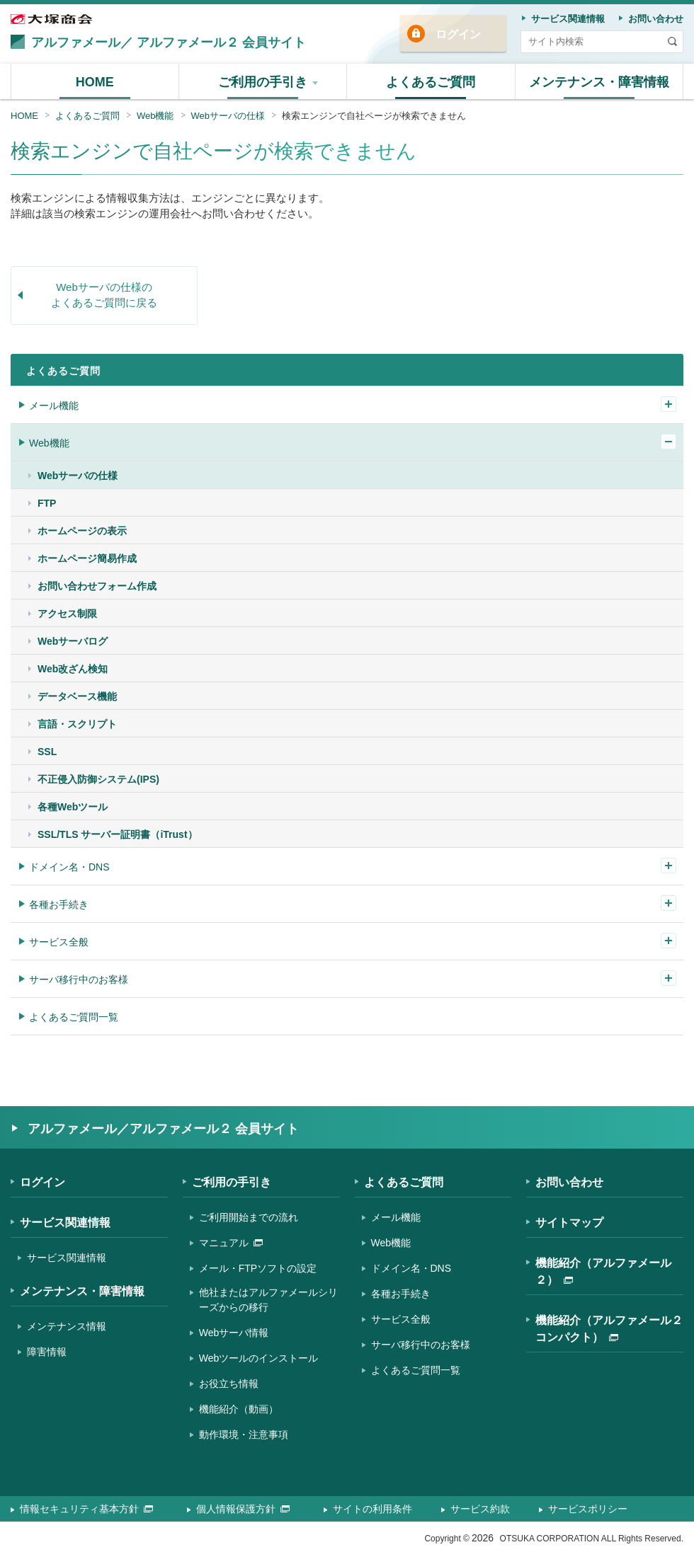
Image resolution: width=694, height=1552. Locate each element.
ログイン (458, 34)
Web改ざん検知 (73, 668)
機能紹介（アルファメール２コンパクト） (609, 1328)
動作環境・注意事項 (243, 1434)
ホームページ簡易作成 (87, 558)
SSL (47, 751)
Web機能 (155, 115)
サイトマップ (569, 1223)
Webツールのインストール (259, 1358)
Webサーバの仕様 (228, 115)
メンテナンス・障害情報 (82, 1291)
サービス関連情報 (65, 1223)
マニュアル (231, 1242)
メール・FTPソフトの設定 (258, 1268)
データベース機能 (77, 696)
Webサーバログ (73, 641)
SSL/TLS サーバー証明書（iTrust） (118, 834)
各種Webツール (73, 806)
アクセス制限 (67, 613)
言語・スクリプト (77, 724)
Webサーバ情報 (234, 1332)
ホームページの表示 (82, 530)
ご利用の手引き (231, 1182)
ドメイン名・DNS (69, 867)
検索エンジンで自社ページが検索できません (374, 115)
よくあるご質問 (87, 115)
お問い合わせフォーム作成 (97, 586)
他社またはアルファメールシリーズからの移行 (268, 1300)
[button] (263, 81)
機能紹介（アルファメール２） (603, 1271)
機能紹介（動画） (238, 1409)
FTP (47, 503)
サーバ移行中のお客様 (78, 979)
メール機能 (54, 405)
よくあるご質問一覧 (73, 1017)
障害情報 (47, 1351)
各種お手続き (59, 904)
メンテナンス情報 (66, 1326)
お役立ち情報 (228, 1383)
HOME (24, 115)
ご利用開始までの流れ (248, 1217)
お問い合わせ (569, 1182)
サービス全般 (59, 942)
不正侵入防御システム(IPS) (98, 779)
